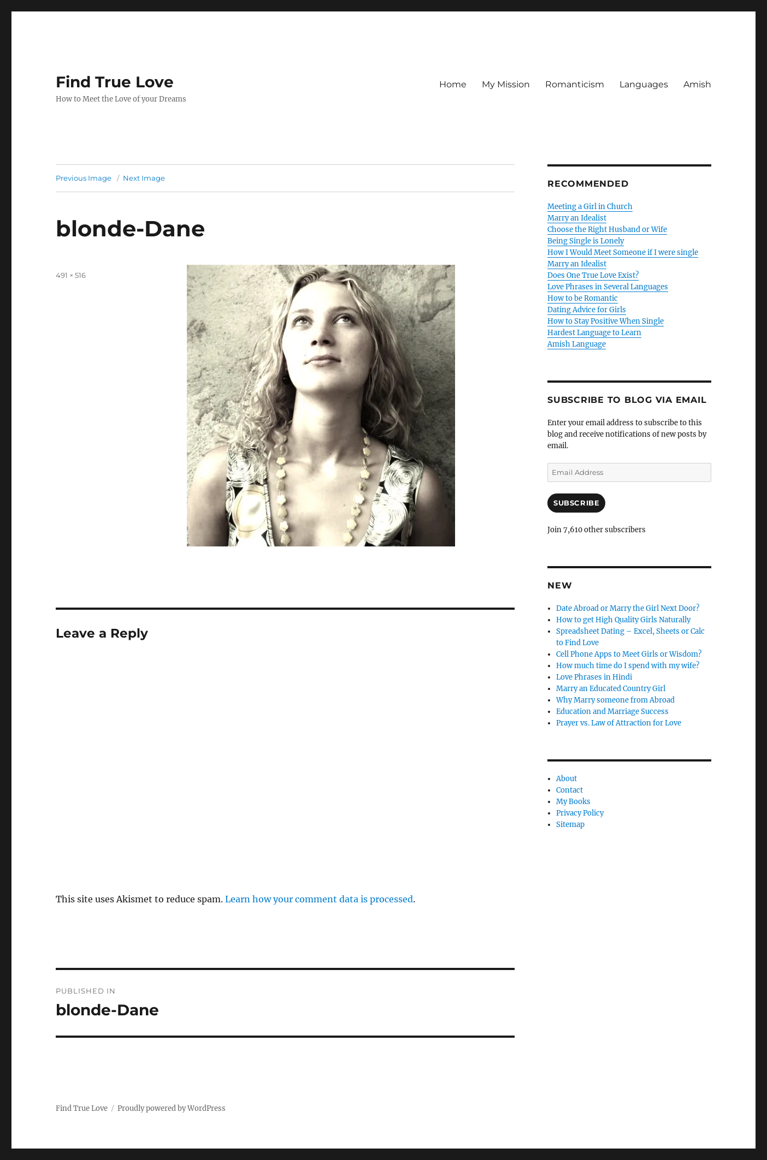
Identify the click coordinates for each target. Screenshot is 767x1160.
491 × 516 (71, 275)
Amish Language (576, 344)
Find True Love (115, 82)
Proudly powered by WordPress (171, 1108)
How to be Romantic (582, 298)
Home (453, 84)
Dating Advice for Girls (586, 309)
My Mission (506, 84)
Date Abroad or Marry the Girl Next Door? (627, 608)
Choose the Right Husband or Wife (607, 229)
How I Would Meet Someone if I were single (622, 252)
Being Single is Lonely (585, 241)
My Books (573, 801)
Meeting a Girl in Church (590, 206)
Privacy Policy (580, 813)
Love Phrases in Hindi (594, 677)
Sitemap (570, 824)
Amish (697, 84)
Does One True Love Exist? (593, 275)
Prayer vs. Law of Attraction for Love (618, 723)
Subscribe (576, 502)
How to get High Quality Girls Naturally (623, 619)
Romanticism (574, 84)
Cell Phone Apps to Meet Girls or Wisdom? (628, 654)
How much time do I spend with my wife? (627, 665)
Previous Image (83, 178)
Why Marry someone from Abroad (615, 700)
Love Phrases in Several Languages (607, 287)
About (566, 778)
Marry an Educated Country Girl (610, 688)
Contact (569, 790)
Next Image (144, 178)
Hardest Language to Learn (594, 332)
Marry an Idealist (576, 218)
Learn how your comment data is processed (319, 899)
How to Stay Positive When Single (605, 321)
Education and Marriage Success (612, 711)
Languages (644, 84)
